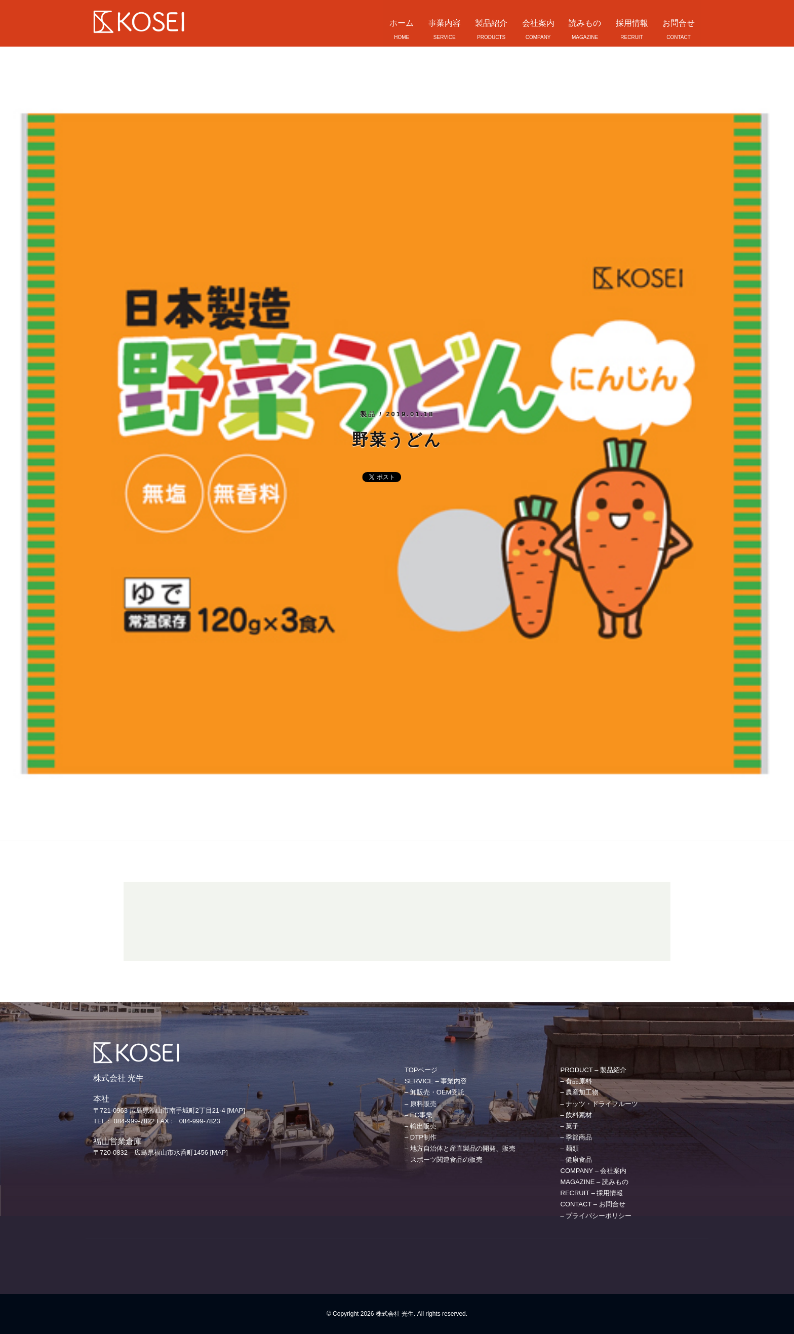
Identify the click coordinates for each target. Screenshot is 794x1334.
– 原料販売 (420, 1104)
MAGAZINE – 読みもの (594, 1182)
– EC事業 (418, 1115)
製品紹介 (491, 23)
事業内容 (444, 23)
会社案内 (538, 23)
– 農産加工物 (580, 1092)
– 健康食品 (576, 1159)
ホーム (401, 23)
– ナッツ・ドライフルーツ (600, 1104)
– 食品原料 (576, 1081)
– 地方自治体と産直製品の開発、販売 (460, 1148)
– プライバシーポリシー (596, 1216)
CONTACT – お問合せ (593, 1204)
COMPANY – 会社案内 (594, 1170)
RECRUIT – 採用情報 (592, 1193)
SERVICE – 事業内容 (436, 1081)
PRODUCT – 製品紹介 (594, 1070)
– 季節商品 (576, 1137)
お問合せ (678, 23)
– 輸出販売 (420, 1126)
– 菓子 (570, 1126)
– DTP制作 (420, 1137)
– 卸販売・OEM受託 (434, 1092)
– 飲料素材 (576, 1115)
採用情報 (632, 23)
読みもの (585, 23)
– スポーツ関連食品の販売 (444, 1159)
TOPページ (421, 1070)
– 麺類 (570, 1148)
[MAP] (236, 1110)
